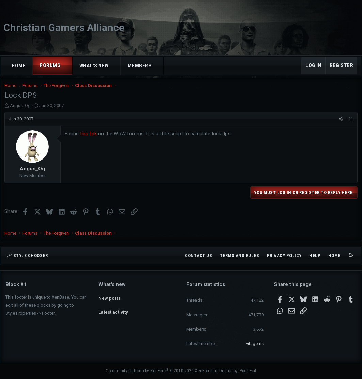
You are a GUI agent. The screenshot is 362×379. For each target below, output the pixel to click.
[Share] (340, 123)
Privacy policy (284, 255)
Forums (50, 65)
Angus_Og (21, 109)
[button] (66, 65)
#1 (349, 123)
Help (314, 255)
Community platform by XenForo (162, 371)
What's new (94, 66)
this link (89, 138)
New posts (109, 296)
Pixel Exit (248, 371)
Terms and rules (239, 255)
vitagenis (255, 343)
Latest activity (113, 308)
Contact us (198, 255)
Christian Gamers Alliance (63, 27)
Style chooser (27, 255)
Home (19, 66)
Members (140, 66)
